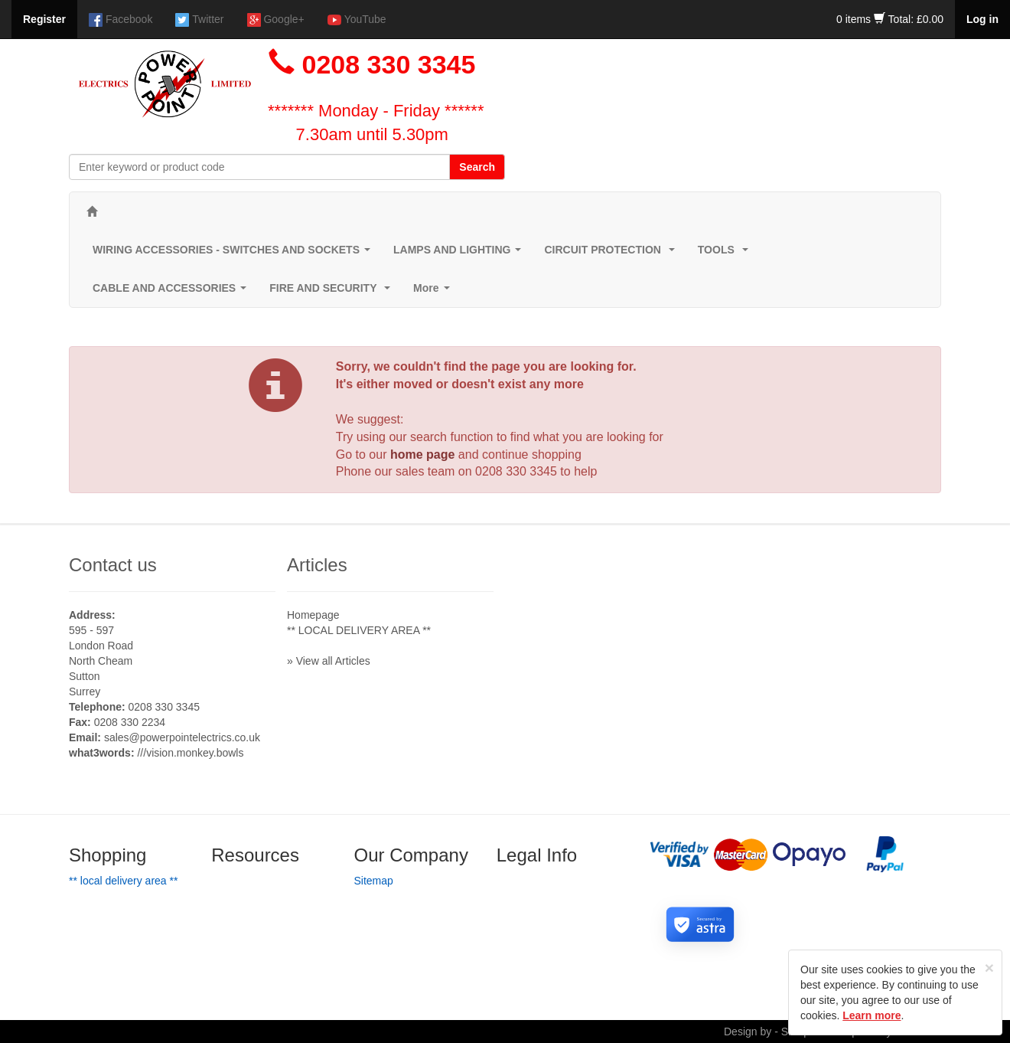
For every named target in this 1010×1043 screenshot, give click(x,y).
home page (422, 454)
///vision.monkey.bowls (190, 753)
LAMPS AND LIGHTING (460, 254)
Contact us (113, 564)
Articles (317, 564)
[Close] (989, 968)
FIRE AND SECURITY (332, 292)
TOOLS (726, 254)
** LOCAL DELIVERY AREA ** (359, 630)
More (434, 292)
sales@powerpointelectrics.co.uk (182, 737)
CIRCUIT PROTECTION (612, 254)
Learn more (871, 1015)
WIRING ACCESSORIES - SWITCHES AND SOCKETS (234, 254)
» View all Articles (328, 661)
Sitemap (373, 881)
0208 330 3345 (516, 471)
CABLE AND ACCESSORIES (172, 292)
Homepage (313, 615)
